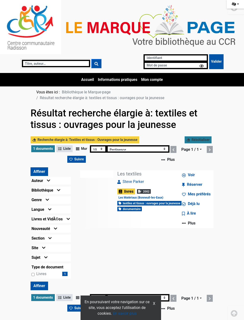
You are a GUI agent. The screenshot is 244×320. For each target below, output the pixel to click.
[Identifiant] (176, 58)
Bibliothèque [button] (46, 190)
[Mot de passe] (176, 65)
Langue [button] (41, 209)
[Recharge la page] (98, 149)
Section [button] (41, 238)
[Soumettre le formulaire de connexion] (216, 61)
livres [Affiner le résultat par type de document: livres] (41, 274)
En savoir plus (125, 313)
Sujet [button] (39, 257)
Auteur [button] (40, 180)
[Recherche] (56, 63)
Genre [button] (40, 200)
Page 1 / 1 (190, 149)
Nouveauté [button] (44, 228)
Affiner (39, 171)
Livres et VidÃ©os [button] (50, 219)
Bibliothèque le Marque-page (86, 92)
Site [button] (38, 248)
